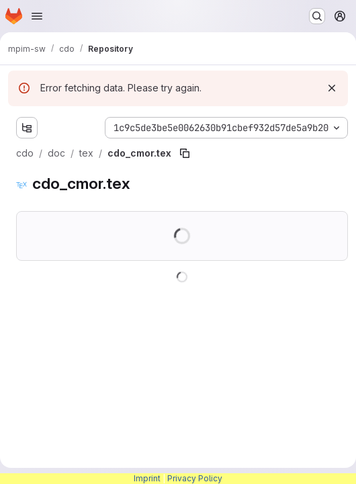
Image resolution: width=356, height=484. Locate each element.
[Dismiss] (332, 88)
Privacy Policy (194, 478)
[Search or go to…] (317, 16)
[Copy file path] (184, 153)
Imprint (147, 478)
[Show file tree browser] (27, 127)
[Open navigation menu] (37, 16)
